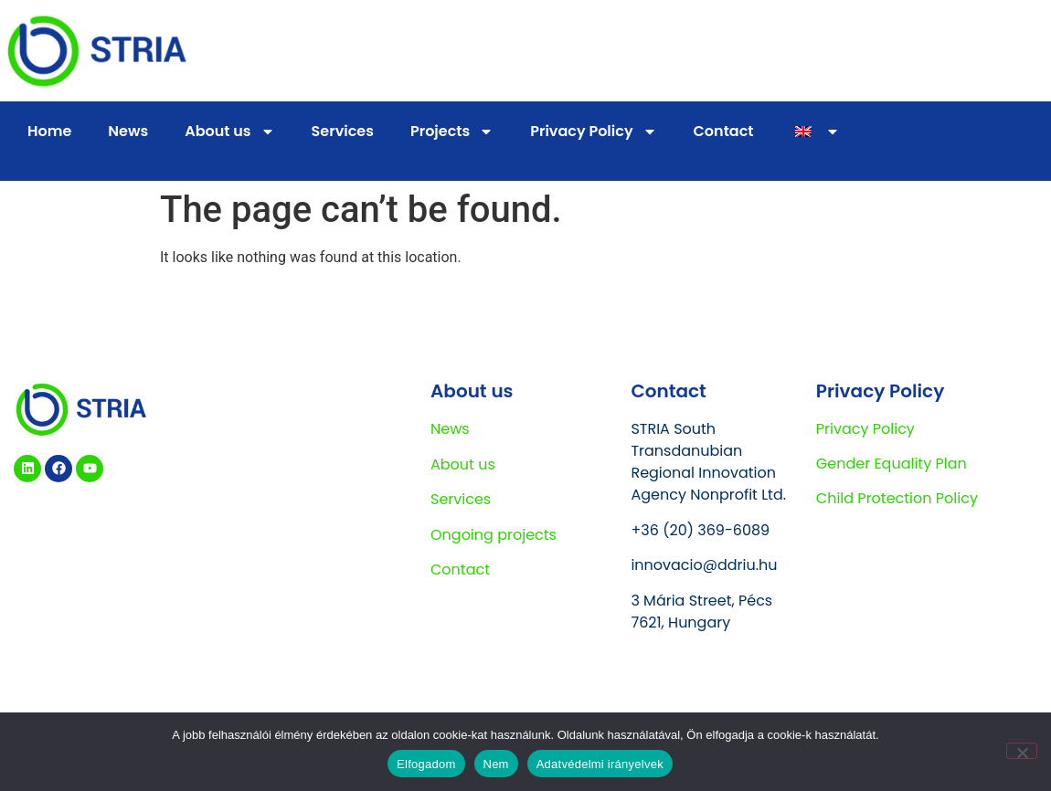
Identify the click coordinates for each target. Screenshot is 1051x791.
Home (49, 131)
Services (343, 131)
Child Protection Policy (897, 498)
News (128, 131)
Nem (496, 764)
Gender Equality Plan (891, 463)
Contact (724, 131)
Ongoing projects (493, 534)
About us (229, 131)
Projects (452, 131)
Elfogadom (426, 764)
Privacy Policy (593, 131)
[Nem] (1021, 751)
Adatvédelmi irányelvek (600, 764)
